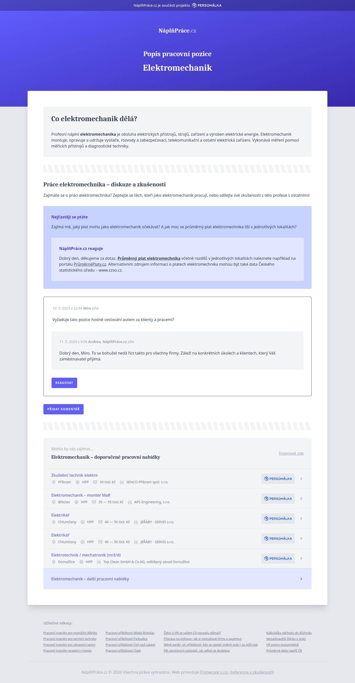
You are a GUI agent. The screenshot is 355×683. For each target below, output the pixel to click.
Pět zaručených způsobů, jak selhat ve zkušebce (197, 651)
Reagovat (64, 383)
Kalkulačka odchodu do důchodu (289, 633)
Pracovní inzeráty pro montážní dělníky (70, 633)
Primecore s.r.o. (214, 672)
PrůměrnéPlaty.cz (90, 264)
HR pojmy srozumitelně (282, 645)
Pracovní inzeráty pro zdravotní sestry (69, 645)
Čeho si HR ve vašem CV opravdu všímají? (192, 633)
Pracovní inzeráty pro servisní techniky (69, 639)
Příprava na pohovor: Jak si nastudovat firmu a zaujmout (203, 639)
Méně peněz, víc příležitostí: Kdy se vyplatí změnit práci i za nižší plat (211, 645)
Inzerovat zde (291, 453)
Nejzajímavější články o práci (286, 639)
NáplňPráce (177, 30)
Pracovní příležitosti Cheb (123, 651)
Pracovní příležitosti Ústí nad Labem (130, 645)
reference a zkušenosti (252, 672)
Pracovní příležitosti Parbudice (127, 639)
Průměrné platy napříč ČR (284, 651)
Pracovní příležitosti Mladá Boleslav (130, 633)
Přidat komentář (63, 409)
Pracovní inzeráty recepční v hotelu (67, 651)
